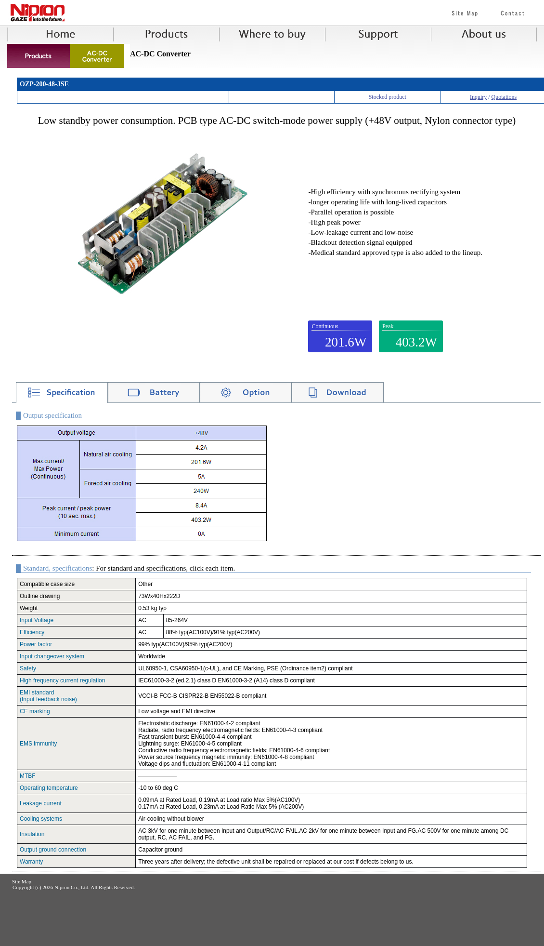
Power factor (36, 644)
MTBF (28, 776)
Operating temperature (49, 788)
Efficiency (32, 632)
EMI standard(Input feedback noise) (48, 696)
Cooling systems (41, 818)
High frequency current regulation (62, 680)
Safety (28, 668)
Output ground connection (53, 849)
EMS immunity (38, 743)
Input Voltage (36, 620)
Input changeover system (52, 656)
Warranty (31, 861)
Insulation (32, 834)
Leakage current (41, 803)
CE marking (35, 711)
